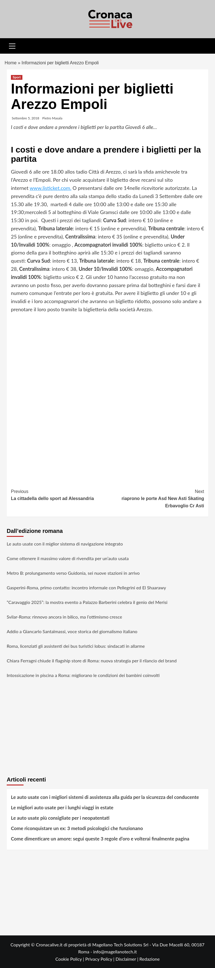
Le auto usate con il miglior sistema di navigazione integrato (65, 543)
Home (11, 62)
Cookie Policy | (70, 959)
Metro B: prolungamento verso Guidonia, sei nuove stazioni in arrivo (73, 573)
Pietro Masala (52, 118)
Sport (17, 77)
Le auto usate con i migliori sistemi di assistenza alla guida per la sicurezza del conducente (105, 797)
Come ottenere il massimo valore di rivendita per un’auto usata (68, 558)
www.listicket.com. (50, 188)
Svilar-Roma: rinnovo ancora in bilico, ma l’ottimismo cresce (64, 616)
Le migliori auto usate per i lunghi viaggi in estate (62, 807)
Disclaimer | (127, 959)
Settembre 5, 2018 (25, 118)
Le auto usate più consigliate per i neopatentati (60, 818)
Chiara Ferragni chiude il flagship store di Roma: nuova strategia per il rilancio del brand (92, 660)
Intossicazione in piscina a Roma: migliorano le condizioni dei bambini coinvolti (83, 675)
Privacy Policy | (100, 959)
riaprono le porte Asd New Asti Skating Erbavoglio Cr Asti (156, 498)
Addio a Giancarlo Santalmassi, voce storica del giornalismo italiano (72, 631)
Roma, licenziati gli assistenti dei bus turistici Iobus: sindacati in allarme (76, 646)
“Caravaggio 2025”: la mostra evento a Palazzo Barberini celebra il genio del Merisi (87, 602)
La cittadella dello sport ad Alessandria (59, 494)
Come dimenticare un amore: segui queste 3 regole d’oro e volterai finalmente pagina (100, 839)
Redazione (149, 959)
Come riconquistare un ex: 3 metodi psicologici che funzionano (77, 828)
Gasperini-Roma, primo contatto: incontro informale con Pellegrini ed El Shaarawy (86, 587)
